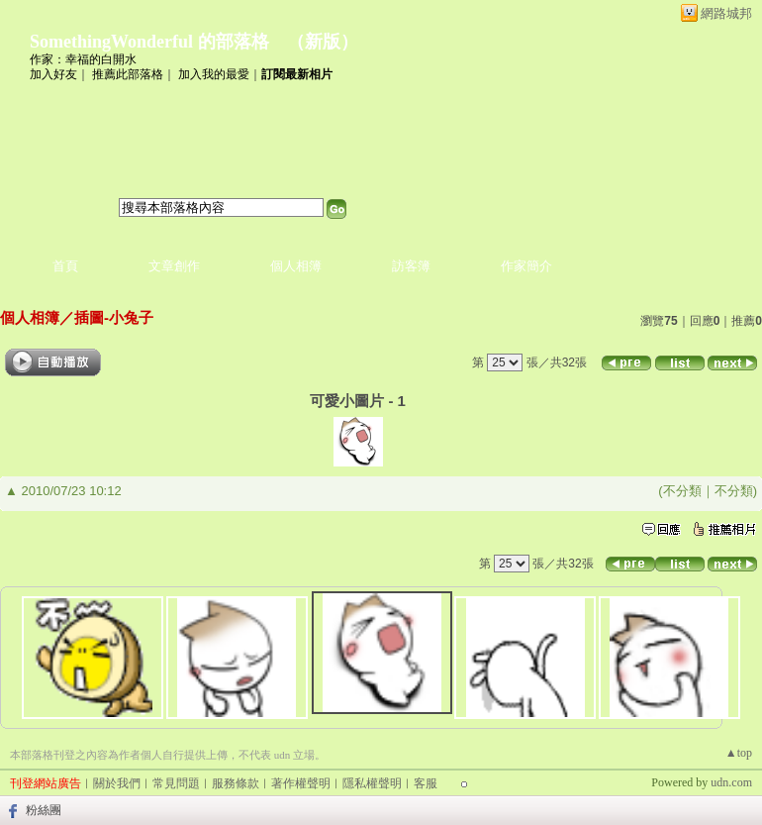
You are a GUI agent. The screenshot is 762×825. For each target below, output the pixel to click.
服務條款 (235, 783)
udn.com (731, 782)
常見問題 (176, 783)
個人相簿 (296, 265)
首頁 (65, 265)
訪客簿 (411, 265)
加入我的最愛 (213, 74)
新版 (322, 42)
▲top (738, 753)
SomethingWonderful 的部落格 (149, 42)
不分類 (682, 490)
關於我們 (117, 783)
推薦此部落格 (127, 74)
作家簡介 (526, 265)
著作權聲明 (301, 783)
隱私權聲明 (372, 783)
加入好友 (53, 74)
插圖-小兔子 (113, 317)
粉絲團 (43, 810)
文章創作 (174, 265)
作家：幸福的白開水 (83, 59)
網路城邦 (726, 13)
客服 (425, 783)
